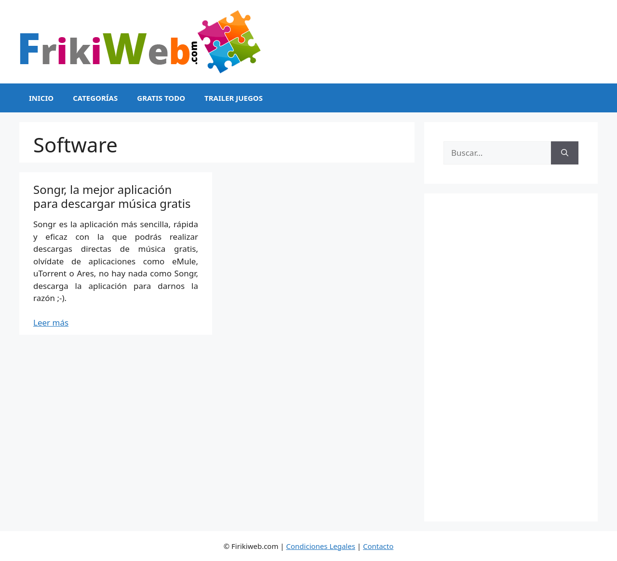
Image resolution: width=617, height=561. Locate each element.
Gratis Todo (161, 98)
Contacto (378, 546)
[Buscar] (564, 152)
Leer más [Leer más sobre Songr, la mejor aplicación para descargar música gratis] (50, 322)
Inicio (41, 98)
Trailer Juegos (233, 98)
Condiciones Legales (320, 546)
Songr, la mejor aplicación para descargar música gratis (111, 196)
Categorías (95, 98)
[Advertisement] (510, 357)
